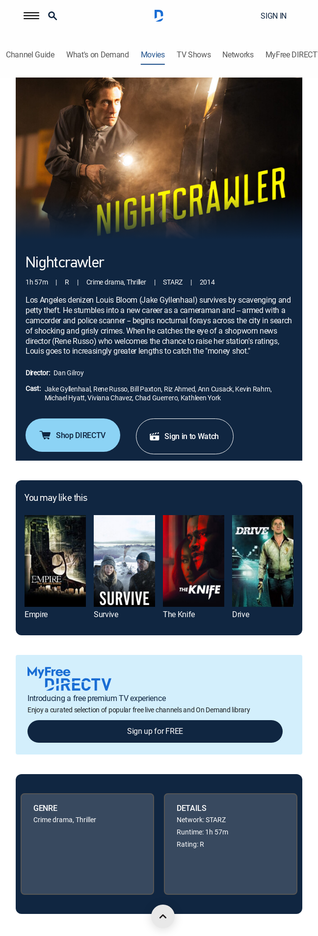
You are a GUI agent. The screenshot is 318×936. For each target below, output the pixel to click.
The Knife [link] (179, 614)
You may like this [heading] (56, 498)
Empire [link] (36, 614)
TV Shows (194, 55)
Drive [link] (240, 614)
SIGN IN (274, 15)
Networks (237, 55)
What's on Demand (97, 55)
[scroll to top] (163, 916)
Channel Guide (30, 55)
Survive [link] (106, 614)
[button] (31, 16)
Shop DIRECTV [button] (72, 435)
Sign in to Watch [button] (184, 436)
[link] (55, 561)
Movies (153, 55)
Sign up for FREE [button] (155, 731)
